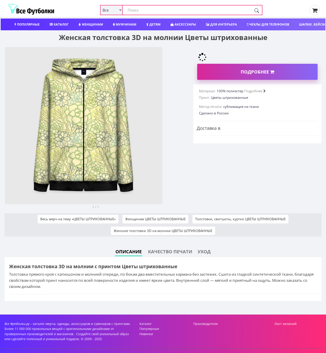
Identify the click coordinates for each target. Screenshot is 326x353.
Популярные (27, 24)
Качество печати (170, 252)
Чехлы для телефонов (268, 24)
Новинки (146, 334)
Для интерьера (221, 24)
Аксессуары (183, 24)
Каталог (59, 24)
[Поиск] (256, 10)
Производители (205, 324)
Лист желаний (285, 324)
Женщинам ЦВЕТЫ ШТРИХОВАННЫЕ (155, 219)
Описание (128, 252)
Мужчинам (124, 24)
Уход (204, 252)
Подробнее (257, 72)
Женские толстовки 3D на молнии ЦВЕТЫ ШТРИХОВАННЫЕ (163, 230)
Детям (153, 24)
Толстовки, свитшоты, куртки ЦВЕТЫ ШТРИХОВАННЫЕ (240, 219)
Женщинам (91, 24)
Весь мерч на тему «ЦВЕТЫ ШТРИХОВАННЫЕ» (78, 219)
